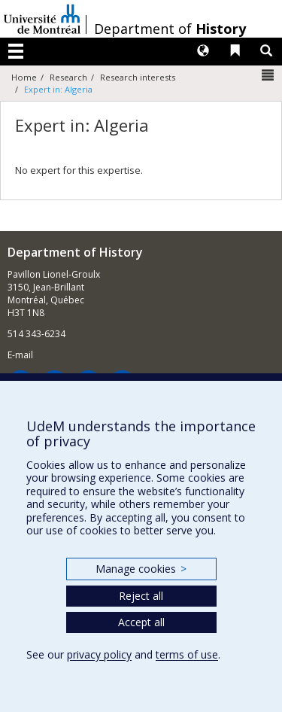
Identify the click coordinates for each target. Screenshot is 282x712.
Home (24, 77)
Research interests (137, 77)
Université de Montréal (42, 19)
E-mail (20, 354)
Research (68, 77)
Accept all (141, 622)
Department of (170, 28)
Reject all (141, 596)
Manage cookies (141, 568)
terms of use (187, 654)
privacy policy (99, 654)
